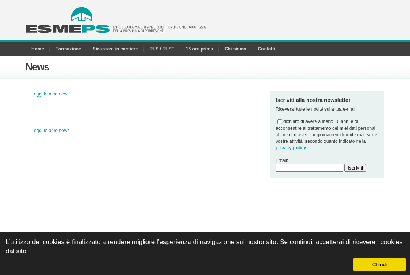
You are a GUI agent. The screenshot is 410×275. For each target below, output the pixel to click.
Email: (282, 160)
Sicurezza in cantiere (115, 49)
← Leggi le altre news (47, 94)
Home (37, 49)
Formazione (68, 49)
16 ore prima (199, 49)
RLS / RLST (161, 49)
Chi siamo (235, 49)
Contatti (266, 49)
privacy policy (291, 147)
